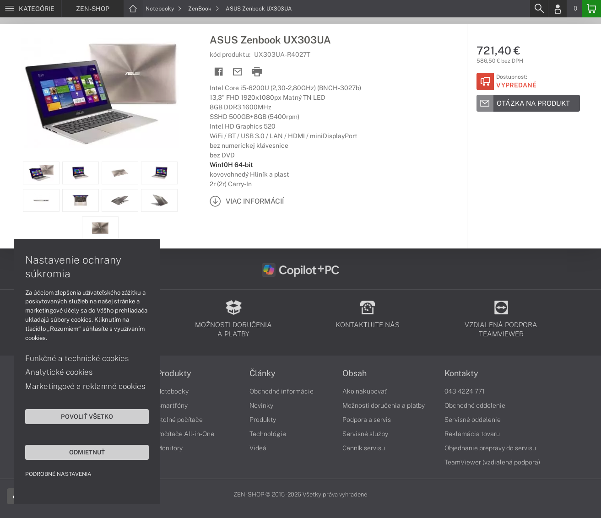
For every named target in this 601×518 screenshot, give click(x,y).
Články (262, 373)
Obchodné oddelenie (474, 405)
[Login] (557, 8)
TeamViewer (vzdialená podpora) (492, 462)
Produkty (174, 373)
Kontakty (461, 373)
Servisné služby (365, 433)
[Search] (539, 8)
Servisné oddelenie (472, 419)
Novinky (261, 405)
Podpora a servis (366, 419)
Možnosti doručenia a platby (383, 405)
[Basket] (591, 8)
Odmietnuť (87, 452)
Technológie (267, 433)
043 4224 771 (464, 391)
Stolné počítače (180, 419)
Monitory (170, 448)
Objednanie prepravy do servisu (490, 448)
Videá (257, 448)
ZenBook (203, 8)
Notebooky (164, 8)
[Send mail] (238, 72)
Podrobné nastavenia (58, 474)
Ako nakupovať (364, 391)
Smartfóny (172, 405)
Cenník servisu (363, 448)
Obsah (354, 373)
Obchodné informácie (281, 391)
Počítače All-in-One (185, 433)
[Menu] (30, 8)
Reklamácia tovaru (472, 433)
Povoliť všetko (87, 416)
